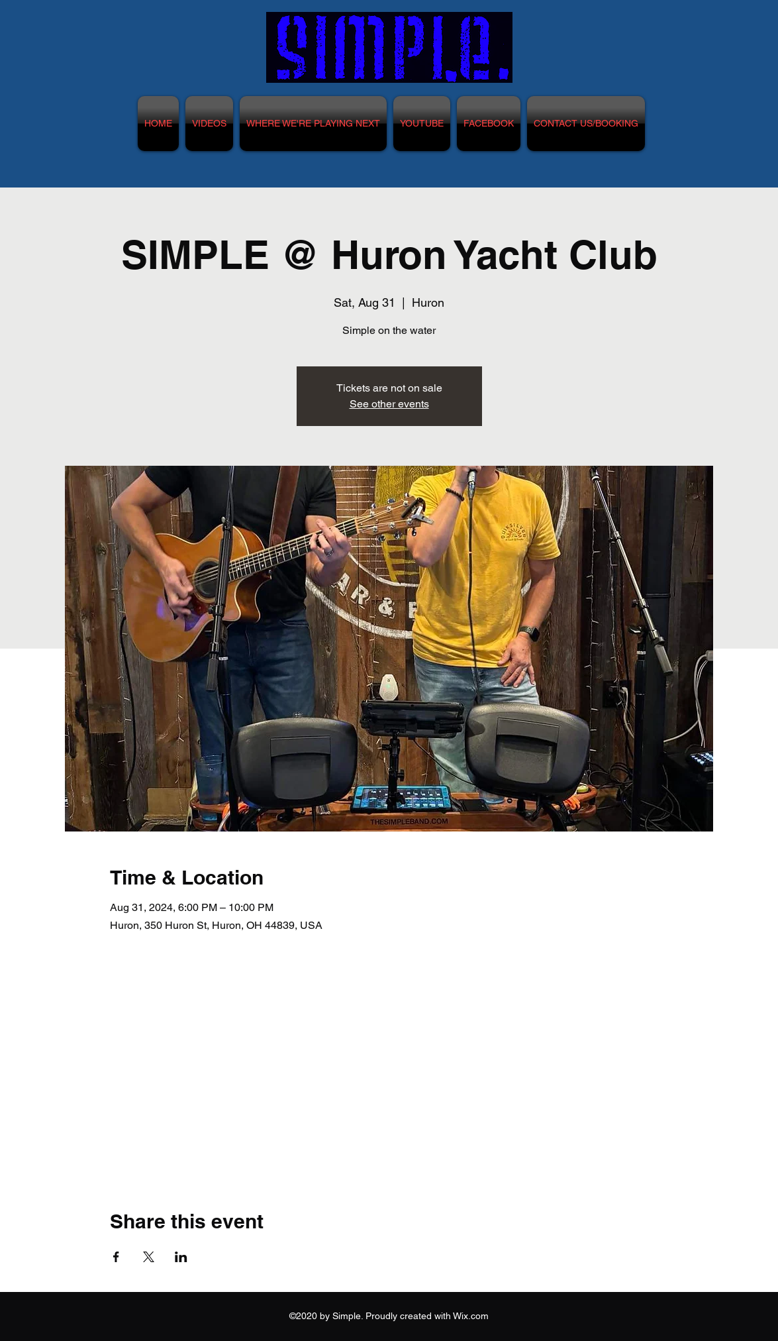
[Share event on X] (148, 1257)
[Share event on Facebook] (116, 1257)
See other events (389, 404)
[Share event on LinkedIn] (181, 1257)
